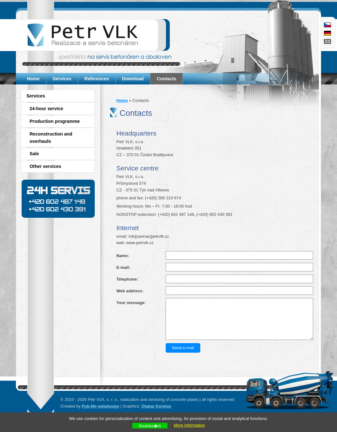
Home (33, 78)
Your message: (131, 302)
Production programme (55, 121)
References (97, 78)
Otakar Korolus (156, 406)
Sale (34, 153)
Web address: (129, 291)
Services (62, 78)
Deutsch (327, 33)
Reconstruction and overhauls (51, 137)
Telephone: (127, 279)
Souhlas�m (150, 425)
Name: (122, 255)
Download (133, 78)
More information (189, 425)
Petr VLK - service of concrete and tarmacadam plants (93, 35)
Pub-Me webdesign (100, 406)
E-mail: (123, 267)
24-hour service (46, 108)
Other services (45, 166)
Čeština (327, 25)
